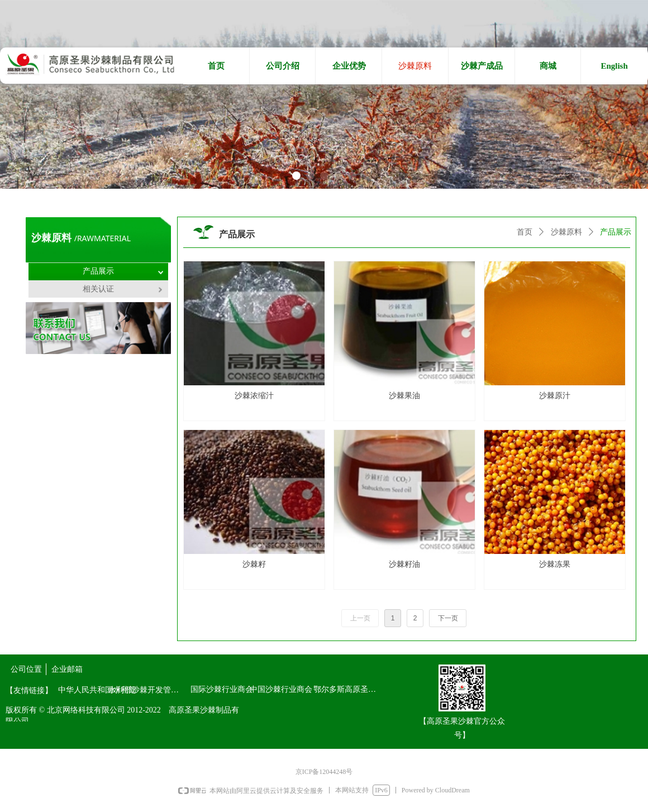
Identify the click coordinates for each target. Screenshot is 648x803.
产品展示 (615, 232)
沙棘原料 (566, 232)
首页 (524, 232)
